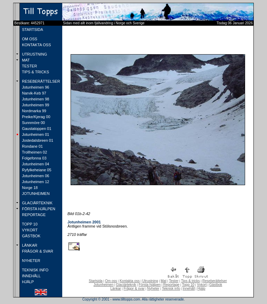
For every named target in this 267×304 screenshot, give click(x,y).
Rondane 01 (32, 146)
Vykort (202, 285)
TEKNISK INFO (34, 270)
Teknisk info (171, 288)
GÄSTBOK (30, 236)
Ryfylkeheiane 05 (36, 170)
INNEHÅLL (31, 276)
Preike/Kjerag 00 (35, 117)
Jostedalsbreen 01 (37, 140)
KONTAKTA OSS (36, 45)
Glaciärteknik (126, 285)
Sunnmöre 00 (33, 123)
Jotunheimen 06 (35, 176)
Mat (164, 281)
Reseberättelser (214, 281)
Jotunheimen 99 (35, 105)
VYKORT (29, 230)
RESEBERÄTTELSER (40, 81)
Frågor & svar (134, 288)
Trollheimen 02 (34, 152)
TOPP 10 (29, 224)
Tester (173, 281)
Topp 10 (188, 285)
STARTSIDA (32, 29)
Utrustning (150, 281)
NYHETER (30, 260)
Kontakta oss (130, 281)
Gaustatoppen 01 (36, 128)
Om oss (111, 281)
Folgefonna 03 (33, 158)
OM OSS (29, 39)
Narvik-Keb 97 (33, 93)
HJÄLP (27, 282)
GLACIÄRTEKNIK (36, 203)
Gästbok (215, 285)
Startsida (95, 281)
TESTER (29, 66)
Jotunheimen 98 (35, 99)
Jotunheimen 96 (35, 87)
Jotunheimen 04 (35, 164)
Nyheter (153, 288)
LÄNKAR (29, 245)
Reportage (171, 285)
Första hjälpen (150, 285)
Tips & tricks (190, 281)
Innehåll (189, 288)
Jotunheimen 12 (35, 182)
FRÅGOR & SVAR (37, 251)
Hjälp (201, 288)
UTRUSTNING (34, 54)
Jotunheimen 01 (35, 134)
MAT (25, 60)
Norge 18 (29, 188)
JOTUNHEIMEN (35, 193)
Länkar (116, 288)
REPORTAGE (33, 215)
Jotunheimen (103, 285)
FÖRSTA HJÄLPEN (38, 209)
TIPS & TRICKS (35, 72)
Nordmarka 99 (33, 111)
